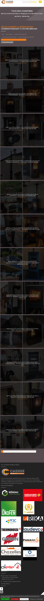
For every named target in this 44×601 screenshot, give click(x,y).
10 (22, 451)
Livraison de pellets (9, 34)
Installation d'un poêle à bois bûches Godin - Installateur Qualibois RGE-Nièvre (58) (22, 128)
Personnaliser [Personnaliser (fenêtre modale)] (24, 599)
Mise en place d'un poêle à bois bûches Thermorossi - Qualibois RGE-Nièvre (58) (22, 94)
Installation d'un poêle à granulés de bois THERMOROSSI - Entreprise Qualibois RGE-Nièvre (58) (22, 364)
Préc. (30, 451)
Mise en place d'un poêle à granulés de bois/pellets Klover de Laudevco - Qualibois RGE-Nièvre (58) (22, 263)
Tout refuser (14, 599)
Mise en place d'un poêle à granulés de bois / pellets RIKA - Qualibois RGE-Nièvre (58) (22, 430)
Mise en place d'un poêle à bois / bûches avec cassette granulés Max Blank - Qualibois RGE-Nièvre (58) (22, 296)
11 (24, 451)
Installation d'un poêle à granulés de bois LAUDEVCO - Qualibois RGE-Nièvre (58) (22, 195)
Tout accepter (5, 599)
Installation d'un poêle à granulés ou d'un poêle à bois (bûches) (13, 39)
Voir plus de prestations (7, 42)
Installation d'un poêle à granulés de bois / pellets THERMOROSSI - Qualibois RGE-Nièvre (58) (22, 228)
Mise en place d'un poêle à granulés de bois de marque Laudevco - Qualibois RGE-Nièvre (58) (22, 161)
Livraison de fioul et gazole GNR (20, 34)
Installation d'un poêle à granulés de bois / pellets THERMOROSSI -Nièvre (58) (22, 396)
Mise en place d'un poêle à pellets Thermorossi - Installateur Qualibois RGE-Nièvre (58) (22, 60)
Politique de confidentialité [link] (36, 599)
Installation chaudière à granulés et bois (26, 37)
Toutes (2, 34)
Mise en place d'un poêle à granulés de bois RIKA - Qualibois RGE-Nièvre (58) (22, 329)
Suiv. (34, 451)
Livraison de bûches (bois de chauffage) (9, 37)
